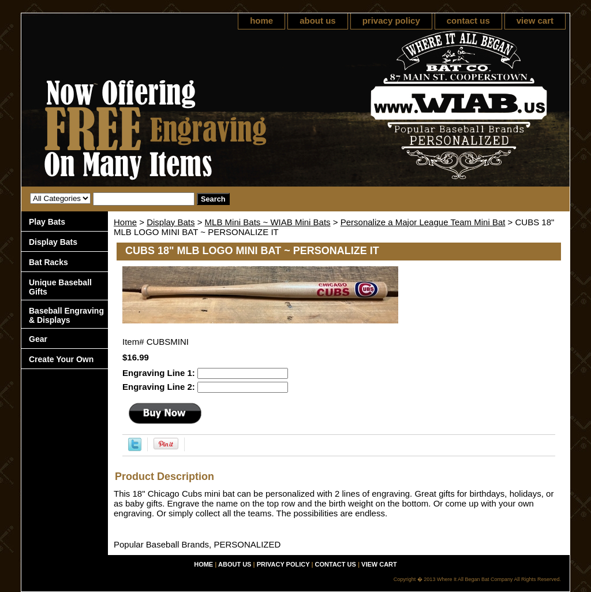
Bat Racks (48, 262)
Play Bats (47, 221)
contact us (468, 20)
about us (318, 20)
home (261, 20)
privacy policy (391, 20)
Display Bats (170, 222)
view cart (535, 20)
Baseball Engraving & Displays (66, 315)
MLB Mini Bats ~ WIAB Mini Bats (268, 222)
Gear (38, 339)
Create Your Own (61, 359)
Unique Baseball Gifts (60, 287)
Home (125, 222)
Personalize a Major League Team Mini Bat (423, 222)
